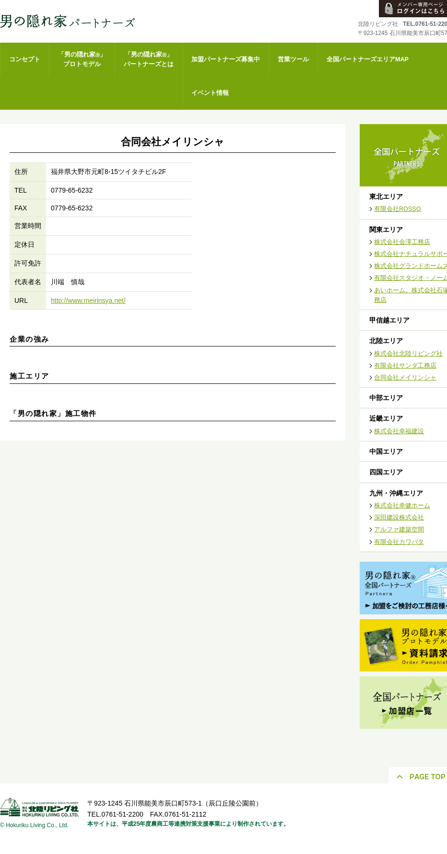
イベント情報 (210, 93)
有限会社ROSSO (397, 209)
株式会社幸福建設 (399, 431)
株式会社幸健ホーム (402, 505)
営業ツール (293, 59)
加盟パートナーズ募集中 (225, 59)
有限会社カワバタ (399, 542)
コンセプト (24, 59)
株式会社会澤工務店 (402, 242)
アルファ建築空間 (399, 529)
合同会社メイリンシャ (405, 377)
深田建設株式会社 (399, 517)
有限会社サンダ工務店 (405, 365)
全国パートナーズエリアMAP (368, 59)
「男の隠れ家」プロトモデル (82, 59)
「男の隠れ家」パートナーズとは (149, 59)
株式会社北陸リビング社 (408, 353)
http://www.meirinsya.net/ (88, 300)
